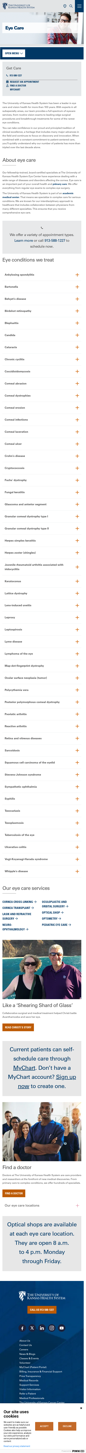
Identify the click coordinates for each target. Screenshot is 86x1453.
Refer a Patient (27, 1393)
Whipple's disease (16, 871)
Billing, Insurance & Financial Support (40, 1371)
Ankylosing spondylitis (19, 274)
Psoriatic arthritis (16, 714)
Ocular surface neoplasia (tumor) (26, 678)
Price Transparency (30, 1376)
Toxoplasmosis (14, 823)
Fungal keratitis (15, 492)
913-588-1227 (14, 75)
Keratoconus (13, 581)
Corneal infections (16, 419)
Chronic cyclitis (14, 359)
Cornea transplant (16, 908)
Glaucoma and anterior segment (25, 504)
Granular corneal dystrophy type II (27, 528)
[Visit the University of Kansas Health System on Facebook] (22, 1328)
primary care (60, 183)
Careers (23, 1349)
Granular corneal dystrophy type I (26, 516)
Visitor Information (30, 1389)
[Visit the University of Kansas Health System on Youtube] (61, 1328)
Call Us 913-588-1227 (42, 1310)
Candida (10, 335)
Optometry (50, 919)
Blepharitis (11, 323)
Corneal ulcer (13, 444)
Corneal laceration (16, 432)
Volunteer (24, 1363)
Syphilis (10, 799)
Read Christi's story (18, 1027)
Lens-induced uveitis (18, 605)
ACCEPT (44, 1426)
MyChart (15, 89)
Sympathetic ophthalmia (21, 787)
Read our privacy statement (17, 1446)
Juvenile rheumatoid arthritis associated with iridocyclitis (34, 567)
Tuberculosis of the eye (19, 835)
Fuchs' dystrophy (16, 480)
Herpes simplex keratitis (20, 540)
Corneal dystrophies (18, 395)
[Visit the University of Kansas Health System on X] (32, 1328)
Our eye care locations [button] (22, 1206)
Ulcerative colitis (15, 847)
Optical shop (51, 912)
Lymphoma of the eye (19, 654)
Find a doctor (14, 1193)
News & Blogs (27, 1354)
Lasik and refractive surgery (16, 916)
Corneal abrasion (15, 383)
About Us (24, 1340)
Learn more (23, 240)
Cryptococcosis (14, 468)
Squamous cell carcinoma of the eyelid (30, 762)
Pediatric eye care (55, 925)
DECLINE (67, 1426)
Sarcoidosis (12, 750)
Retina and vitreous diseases (23, 738)
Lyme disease (13, 641)
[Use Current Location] (65, 6)
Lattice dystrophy (16, 593)
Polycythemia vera (16, 690)
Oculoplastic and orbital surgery (54, 904)
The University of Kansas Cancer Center (41, 1402)
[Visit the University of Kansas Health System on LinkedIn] (42, 1328)
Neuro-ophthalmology (13, 927)
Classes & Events (29, 1358)
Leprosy (10, 617)
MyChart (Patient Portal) (32, 1367)
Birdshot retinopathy (18, 311)
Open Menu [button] (12, 53)
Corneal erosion (15, 407)
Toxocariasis (12, 811)
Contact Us (25, 1345)
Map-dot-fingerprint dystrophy (24, 666)
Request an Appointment (24, 81)
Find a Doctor (18, 85)
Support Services (29, 1385)
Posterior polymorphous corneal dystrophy (32, 702)
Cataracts (11, 347)
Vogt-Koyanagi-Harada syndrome (26, 859)
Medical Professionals (31, 1398)
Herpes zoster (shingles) (20, 552)
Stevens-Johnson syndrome (23, 774)
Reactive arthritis (16, 726)
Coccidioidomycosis (17, 371)
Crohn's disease (15, 456)
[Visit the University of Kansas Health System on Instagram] (52, 1328)
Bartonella (11, 286)
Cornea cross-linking (17, 902)
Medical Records (28, 1380)
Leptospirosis (13, 629)
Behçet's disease (15, 299)
